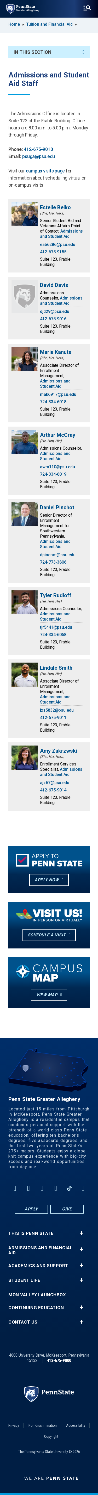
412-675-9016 (53, 318)
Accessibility (75, 1425)
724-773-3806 (53, 562)
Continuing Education (36, 1307)
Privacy (13, 1425)
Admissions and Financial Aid (40, 1250)
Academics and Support (38, 1265)
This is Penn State (31, 1233)
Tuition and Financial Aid (49, 24)
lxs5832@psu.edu (57, 710)
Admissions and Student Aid (61, 234)
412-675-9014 (53, 790)
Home (14, 24)
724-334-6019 (53, 474)
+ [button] (81, 1233)
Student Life (24, 1280)
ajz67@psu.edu (54, 782)
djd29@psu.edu (54, 311)
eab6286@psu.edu (57, 244)
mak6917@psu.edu (58, 394)
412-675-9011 (53, 717)
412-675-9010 (38, 149)
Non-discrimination (42, 1425)
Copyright (51, 1436)
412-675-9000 (59, 1360)
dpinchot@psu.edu (58, 554)
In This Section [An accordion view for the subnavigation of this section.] (49, 52)
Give (67, 1209)
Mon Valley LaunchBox (37, 1294)
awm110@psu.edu (57, 466)
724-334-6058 (53, 634)
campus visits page (46, 171)
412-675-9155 (53, 251)
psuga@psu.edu (38, 156)
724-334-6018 (53, 401)
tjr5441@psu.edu (56, 627)
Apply (31, 1209)
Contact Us (22, 1322)
